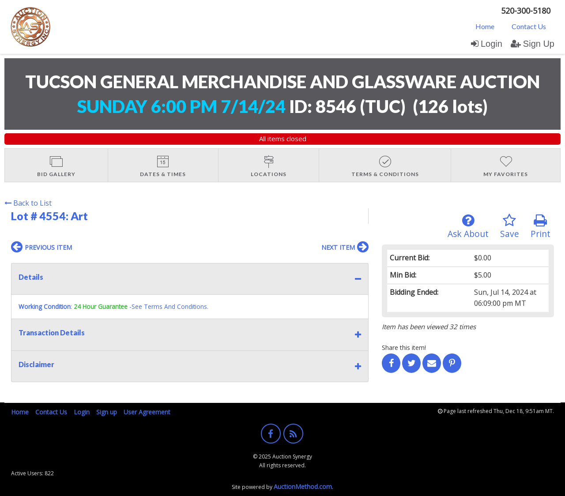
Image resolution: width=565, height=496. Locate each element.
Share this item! (404, 347)
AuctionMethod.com (303, 486)
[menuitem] (485, 26)
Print (540, 227)
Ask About (468, 227)
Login (486, 44)
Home (484, 26)
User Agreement (147, 412)
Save (509, 227)
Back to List (28, 203)
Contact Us (529, 26)
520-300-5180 (525, 10)
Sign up (106, 412)
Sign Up (532, 44)
